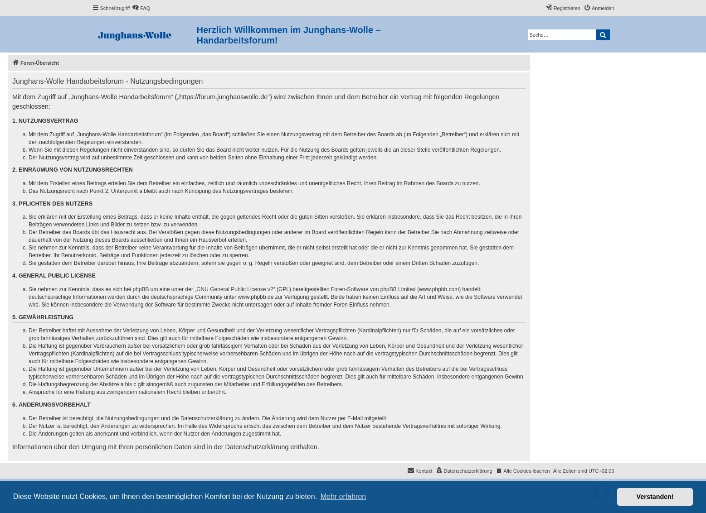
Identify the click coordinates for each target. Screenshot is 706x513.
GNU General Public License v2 (234, 289)
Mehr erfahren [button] (343, 496)
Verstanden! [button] (655, 496)
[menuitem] (141, 8)
